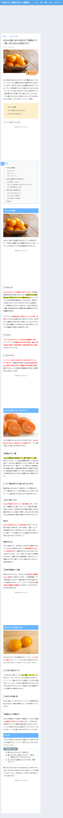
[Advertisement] (21, 19)
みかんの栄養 (11, 168)
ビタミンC (12, 171)
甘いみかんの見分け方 (14, 190)
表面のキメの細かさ (14, 198)
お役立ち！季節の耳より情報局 (15, 2)
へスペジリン (12, 176)
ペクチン (11, 173)
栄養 (46, 2)
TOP (37, 2)
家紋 (41, 2)
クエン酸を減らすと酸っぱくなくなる (19, 184)
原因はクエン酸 (13, 182)
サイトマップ (57, 2)
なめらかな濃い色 (14, 195)
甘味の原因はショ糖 (14, 187)
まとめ (8, 201)
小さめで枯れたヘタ (14, 193)
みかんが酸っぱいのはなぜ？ (16, 179)
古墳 (50, 2)
